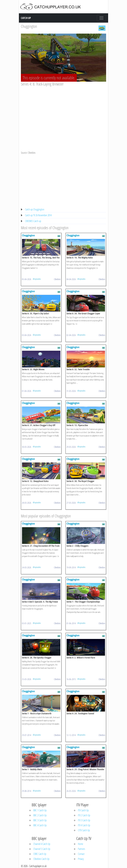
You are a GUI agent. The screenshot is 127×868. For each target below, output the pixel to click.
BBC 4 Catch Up (40, 825)
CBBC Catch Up (39, 854)
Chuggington (29, 26)
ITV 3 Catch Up (84, 820)
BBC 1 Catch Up (40, 810)
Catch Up (26, 18)
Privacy (81, 859)
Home (80, 844)
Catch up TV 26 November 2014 (38, 215)
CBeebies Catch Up (41, 859)
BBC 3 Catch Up (40, 820)
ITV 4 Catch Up (84, 825)
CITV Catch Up (84, 830)
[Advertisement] (63, 111)
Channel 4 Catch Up (41, 844)
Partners (81, 849)
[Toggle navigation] (101, 18)
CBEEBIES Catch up (33, 221)
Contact (81, 854)
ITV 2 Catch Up (84, 815)
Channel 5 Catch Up (41, 849)
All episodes (37, 278)
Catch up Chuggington (34, 209)
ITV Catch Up (83, 810)
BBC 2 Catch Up (40, 815)
